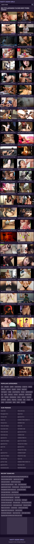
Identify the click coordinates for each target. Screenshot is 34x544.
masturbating (18, 386)
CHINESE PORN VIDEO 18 (23, 419)
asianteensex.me (5, 467)
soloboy (6, 397)
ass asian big (17, 500)
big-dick (14, 389)
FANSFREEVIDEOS (22, 467)
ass (2, 394)
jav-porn (23, 402)
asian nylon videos (26, 513)
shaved (18, 389)
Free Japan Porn (4, 413)
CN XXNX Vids (4, 458)
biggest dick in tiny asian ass (7, 510)
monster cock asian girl (6, 502)
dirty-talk (7, 386)
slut (2, 386)
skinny (19, 397)
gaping (8, 399)
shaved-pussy (13, 397)
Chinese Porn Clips (22, 449)
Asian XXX (20, 425)
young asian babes (21, 489)
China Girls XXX (4, 431)
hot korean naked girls (6, 513)
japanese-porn (29, 392)
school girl (24, 500)
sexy (24, 399)
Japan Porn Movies (22, 440)
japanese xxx (4, 437)
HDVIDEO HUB (21, 422)
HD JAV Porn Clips (22, 455)
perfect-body (28, 394)
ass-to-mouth (8, 402)
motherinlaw (14, 507)
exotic (18, 402)
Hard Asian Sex (4, 434)
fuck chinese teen (22, 484)
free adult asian (16, 502)
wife (2, 397)
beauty (22, 392)
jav (1, 449)
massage (20, 399)
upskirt (11, 386)
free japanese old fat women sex (8, 489)
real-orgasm (4, 392)
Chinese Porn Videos (22, 443)
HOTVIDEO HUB (21, 428)
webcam (8, 389)
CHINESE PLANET (22, 452)
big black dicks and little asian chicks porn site (11, 515)
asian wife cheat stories (6, 505)
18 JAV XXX (3, 410)
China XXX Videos (5, 425)
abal (16, 484)
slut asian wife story (5, 492)
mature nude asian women (7, 484)
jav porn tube (4, 461)
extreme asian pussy (15, 481)
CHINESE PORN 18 (22, 437)
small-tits (29, 397)
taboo (2, 402)
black (14, 402)
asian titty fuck (15, 492)
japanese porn (21, 416)
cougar (28, 399)
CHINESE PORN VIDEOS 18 (24, 461)
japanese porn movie (6, 487)
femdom (3, 389)
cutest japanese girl (17, 505)
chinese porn (4, 422)
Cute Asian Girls (4, 428)
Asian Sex (3, 419)
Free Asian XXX (21, 464)
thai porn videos (27, 505)
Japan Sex (3, 446)
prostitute (3, 399)
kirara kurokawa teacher (6, 479)
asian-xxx (10, 394)
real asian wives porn (26, 502)
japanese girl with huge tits (7, 497)
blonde (30, 386)
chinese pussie (15, 487)
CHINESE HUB (21, 434)
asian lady (17, 497)
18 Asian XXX (4, 416)
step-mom (24, 389)
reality (9, 392)
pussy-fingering (16, 392)
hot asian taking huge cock (7, 500)
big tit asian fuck (16, 513)
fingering (14, 399)
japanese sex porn (22, 431)
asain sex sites (18, 510)
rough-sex (24, 386)
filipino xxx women (5, 507)
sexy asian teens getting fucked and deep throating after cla (14, 476)
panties (23, 397)
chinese (15, 394)
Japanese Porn (4, 443)
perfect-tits (21, 394)
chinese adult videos (23, 507)
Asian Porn (20, 413)
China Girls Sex (21, 410)
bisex (5, 394)
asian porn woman (5, 481)
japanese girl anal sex (18, 479)
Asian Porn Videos (5, 440)
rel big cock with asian (25, 487)
